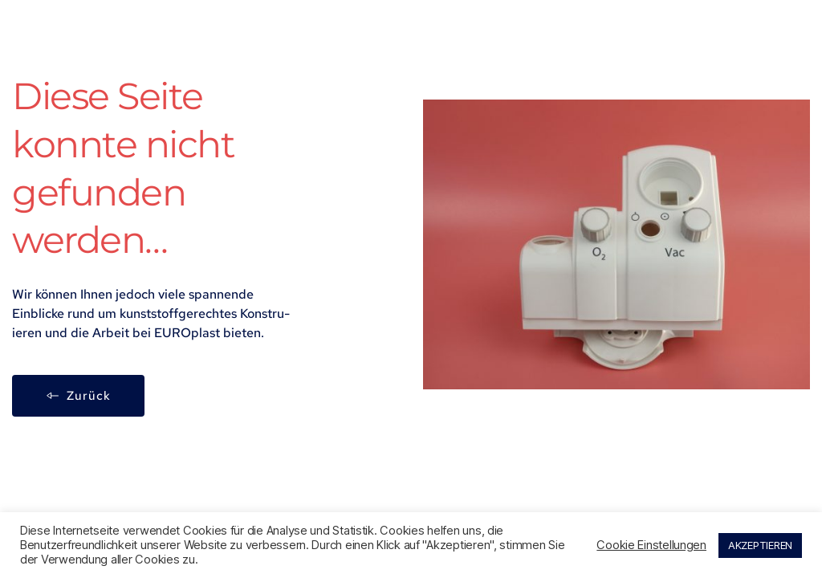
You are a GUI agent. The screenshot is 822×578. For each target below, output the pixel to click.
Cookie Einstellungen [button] (651, 545)
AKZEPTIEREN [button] (760, 545)
